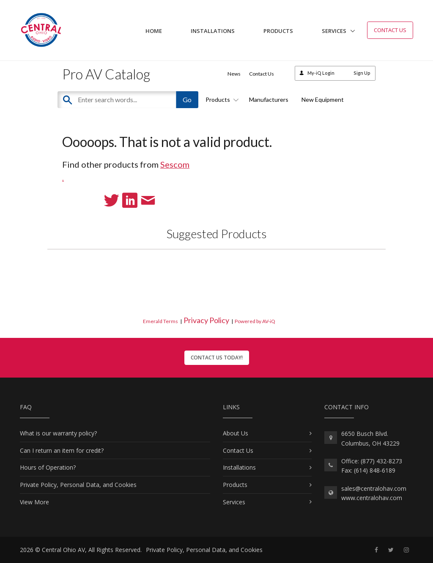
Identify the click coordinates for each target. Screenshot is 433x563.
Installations (213, 31)
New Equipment (322, 99)
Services (334, 31)
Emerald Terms (160, 321)
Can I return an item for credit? (62, 450)
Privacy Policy (206, 320)
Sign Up (362, 73)
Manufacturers (268, 99)
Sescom (174, 164)
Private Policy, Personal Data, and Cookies (78, 485)
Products (278, 31)
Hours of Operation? (48, 467)
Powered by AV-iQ (255, 321)
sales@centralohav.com (373, 488)
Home (153, 31)
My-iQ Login (320, 73)
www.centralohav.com (371, 498)
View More (34, 502)
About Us (235, 433)
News (234, 74)
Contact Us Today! (217, 357)
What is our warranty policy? (58, 433)
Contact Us (390, 30)
